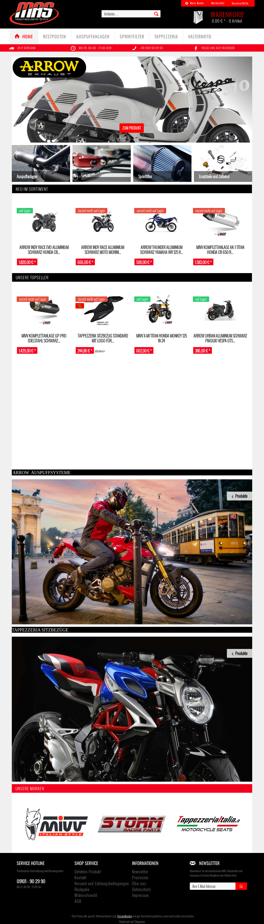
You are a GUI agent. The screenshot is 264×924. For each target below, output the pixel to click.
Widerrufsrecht (85, 895)
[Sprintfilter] (132, 36)
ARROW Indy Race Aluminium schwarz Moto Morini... (102, 249)
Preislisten (140, 877)
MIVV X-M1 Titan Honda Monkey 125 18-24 (161, 338)
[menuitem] (194, 3)
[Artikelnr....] (131, 13)
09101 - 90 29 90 (31, 881)
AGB (77, 901)
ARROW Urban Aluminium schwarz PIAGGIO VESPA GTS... (220, 338)
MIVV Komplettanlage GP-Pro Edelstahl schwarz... (43, 338)
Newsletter (140, 872)
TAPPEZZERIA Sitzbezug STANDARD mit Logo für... (103, 338)
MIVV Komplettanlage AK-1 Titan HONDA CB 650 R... (220, 249)
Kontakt (80, 877)
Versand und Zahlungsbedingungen (101, 883)
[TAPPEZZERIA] (166, 36)
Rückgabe (81, 889)
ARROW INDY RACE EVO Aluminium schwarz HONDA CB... (44, 249)
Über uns (139, 883)
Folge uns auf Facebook (218, 48)
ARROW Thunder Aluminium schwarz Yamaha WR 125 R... (161, 249)
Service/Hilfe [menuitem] (240, 3)
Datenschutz (141, 889)
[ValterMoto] (199, 36)
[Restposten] (54, 36)
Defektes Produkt (87, 872)
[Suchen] (156, 13)
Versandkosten (124, 916)
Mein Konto (194, 3)
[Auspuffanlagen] (93, 36)
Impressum (140, 895)
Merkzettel (217, 3)
